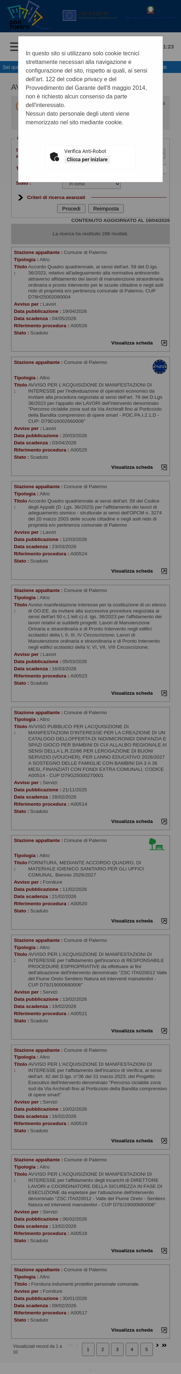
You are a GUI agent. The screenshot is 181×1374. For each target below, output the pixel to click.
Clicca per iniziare (87, 159)
